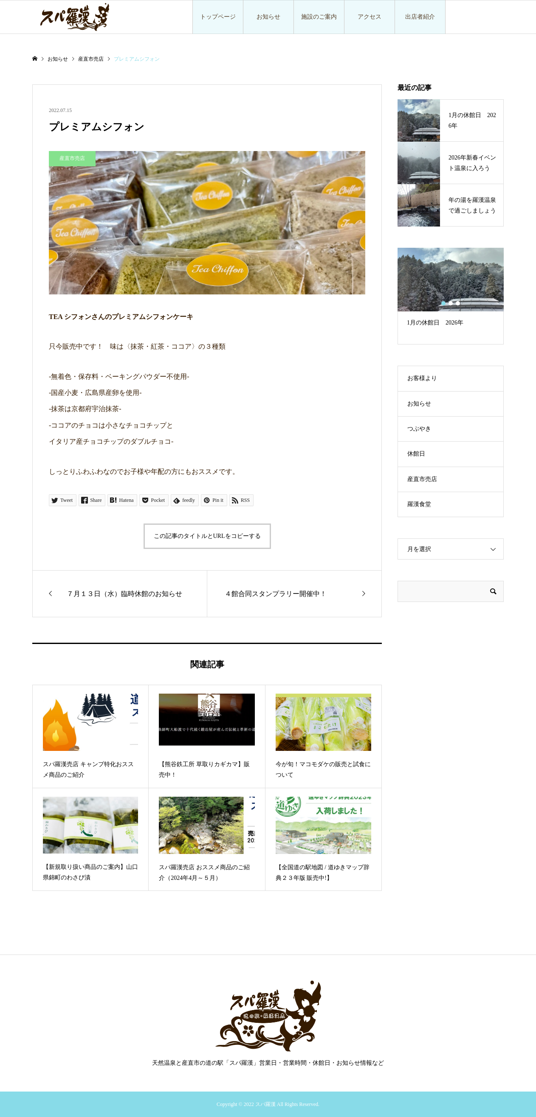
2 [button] (450, 303)
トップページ (218, 17)
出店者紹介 (420, 17)
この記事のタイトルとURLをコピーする (207, 536)
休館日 (416, 454)
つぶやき (419, 429)
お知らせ (268, 17)
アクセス (369, 17)
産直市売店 (422, 479)
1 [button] (443, 303)
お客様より (422, 378)
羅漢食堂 (419, 504)
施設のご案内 (319, 17)
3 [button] (458, 303)
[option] (451, 291)
